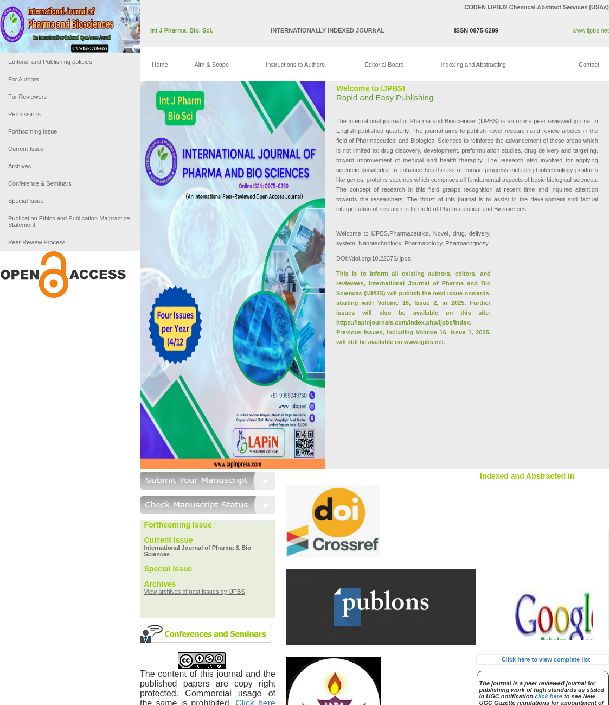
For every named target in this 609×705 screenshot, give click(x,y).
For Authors (23, 79)
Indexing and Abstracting (472, 64)
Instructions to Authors (295, 64)
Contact (589, 64)
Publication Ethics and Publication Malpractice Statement (69, 221)
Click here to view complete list (546, 659)
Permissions (24, 114)
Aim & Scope (211, 64)
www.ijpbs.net (591, 30)
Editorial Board (384, 64)
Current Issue (26, 148)
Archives (19, 166)
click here (548, 696)
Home (160, 64)
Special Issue (25, 201)
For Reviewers (27, 96)
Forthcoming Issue (32, 131)
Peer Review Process (36, 242)
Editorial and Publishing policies (50, 62)
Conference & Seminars (40, 183)
